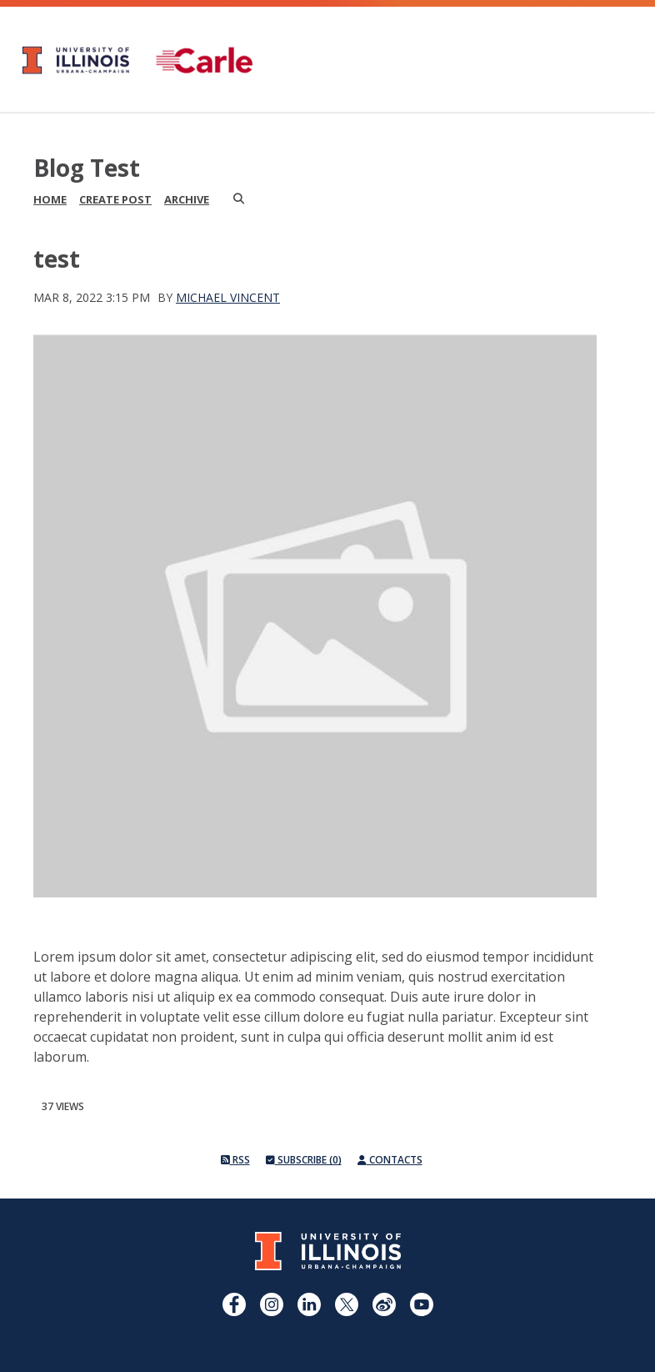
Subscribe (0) (304, 1160)
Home (50, 199)
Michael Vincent (228, 297)
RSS (235, 1160)
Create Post (115, 199)
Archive (186, 199)
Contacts (390, 1160)
